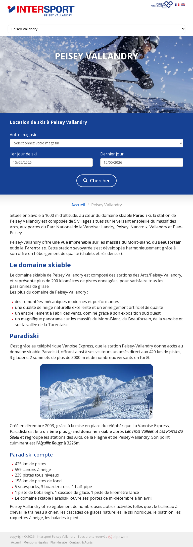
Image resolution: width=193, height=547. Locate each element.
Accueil (78, 205)
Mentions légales (36, 542)
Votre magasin (23, 134)
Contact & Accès (81, 542)
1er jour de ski (23, 154)
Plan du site (59, 542)
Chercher (96, 180)
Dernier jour (112, 154)
